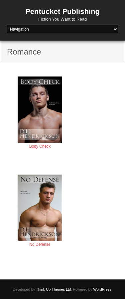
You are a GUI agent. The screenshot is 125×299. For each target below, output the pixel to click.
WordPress (102, 289)
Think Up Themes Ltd (53, 289)
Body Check (40, 146)
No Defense (39, 244)
